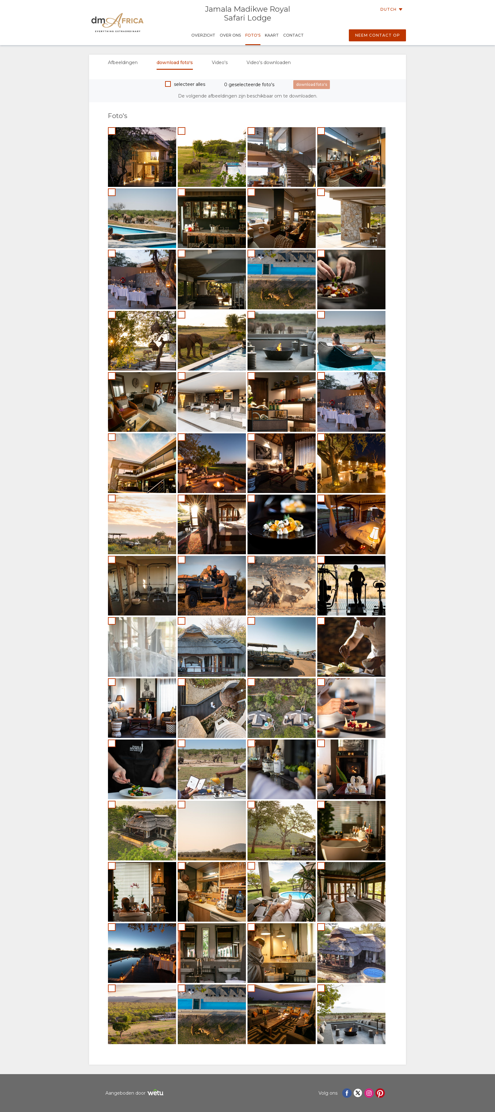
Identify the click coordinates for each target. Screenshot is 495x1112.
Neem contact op (377, 35)
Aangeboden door (135, 1093)
